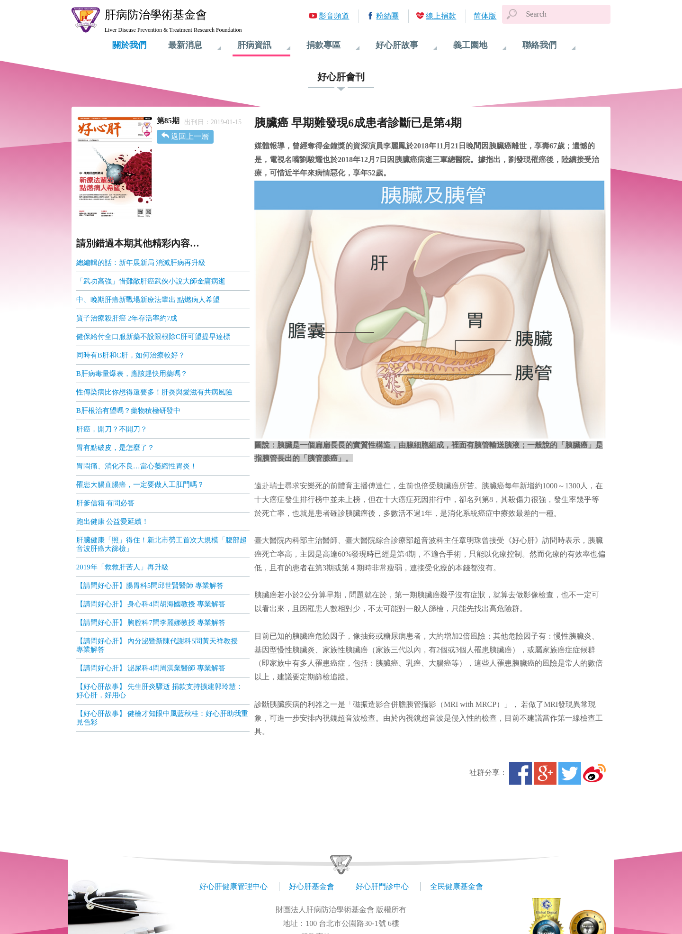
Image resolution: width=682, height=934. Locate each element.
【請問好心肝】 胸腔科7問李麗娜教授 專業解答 (150, 622)
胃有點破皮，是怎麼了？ (115, 447)
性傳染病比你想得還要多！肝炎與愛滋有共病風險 (154, 392)
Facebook (520, 773)
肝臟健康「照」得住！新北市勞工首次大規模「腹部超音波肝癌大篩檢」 (161, 544)
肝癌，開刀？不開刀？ (112, 429)
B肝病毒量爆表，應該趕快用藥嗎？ (132, 373)
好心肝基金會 (311, 886)
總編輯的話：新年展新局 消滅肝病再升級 (141, 262)
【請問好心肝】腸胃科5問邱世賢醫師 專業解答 (150, 585)
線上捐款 (441, 16)
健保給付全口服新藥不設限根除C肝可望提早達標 (153, 336)
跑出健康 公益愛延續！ (112, 521)
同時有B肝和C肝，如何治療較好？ (130, 355)
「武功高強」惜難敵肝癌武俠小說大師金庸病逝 (150, 281)
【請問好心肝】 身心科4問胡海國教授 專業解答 (150, 604)
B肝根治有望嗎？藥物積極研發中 (128, 410)
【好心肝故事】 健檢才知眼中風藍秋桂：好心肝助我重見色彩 (162, 718)
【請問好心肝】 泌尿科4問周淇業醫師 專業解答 (150, 668)
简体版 (485, 16)
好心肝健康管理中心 (233, 886)
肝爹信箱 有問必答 (105, 503)
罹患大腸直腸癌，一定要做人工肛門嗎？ (140, 484)
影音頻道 (334, 16)
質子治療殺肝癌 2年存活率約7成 (127, 318)
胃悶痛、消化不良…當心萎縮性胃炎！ (136, 466)
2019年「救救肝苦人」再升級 (122, 567)
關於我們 (129, 45)
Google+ (545, 773)
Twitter (569, 773)
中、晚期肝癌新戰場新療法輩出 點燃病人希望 (148, 299)
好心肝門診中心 (382, 886)
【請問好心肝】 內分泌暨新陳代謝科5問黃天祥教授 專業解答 (160, 645)
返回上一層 (190, 136)
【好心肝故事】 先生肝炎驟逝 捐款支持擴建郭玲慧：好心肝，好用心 (159, 691)
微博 (594, 773)
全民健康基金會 (456, 886)
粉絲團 (387, 16)
